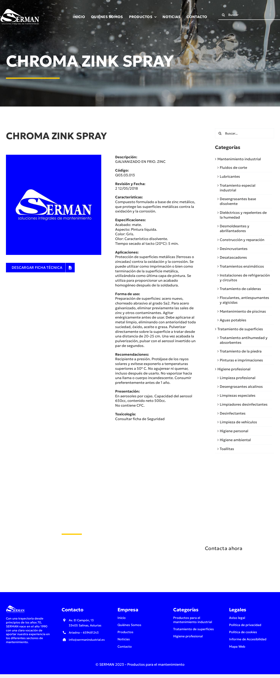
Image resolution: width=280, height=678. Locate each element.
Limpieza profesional (237, 377)
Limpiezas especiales (237, 395)
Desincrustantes (234, 248)
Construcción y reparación (242, 239)
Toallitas (227, 449)
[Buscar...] (244, 133)
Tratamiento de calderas (240, 288)
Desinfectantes (233, 413)
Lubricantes (230, 176)
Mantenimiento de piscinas (243, 311)
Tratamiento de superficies (240, 329)
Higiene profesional (233, 369)
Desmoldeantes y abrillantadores (234, 228)
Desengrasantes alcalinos (241, 386)
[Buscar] (223, 15)
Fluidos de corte (233, 167)
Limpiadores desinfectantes (244, 404)
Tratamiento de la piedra (241, 351)
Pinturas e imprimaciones (241, 360)
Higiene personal (234, 431)
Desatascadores (233, 257)
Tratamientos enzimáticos (242, 266)
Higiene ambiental (235, 440)
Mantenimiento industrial (239, 159)
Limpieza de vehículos (238, 422)
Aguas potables (233, 320)
